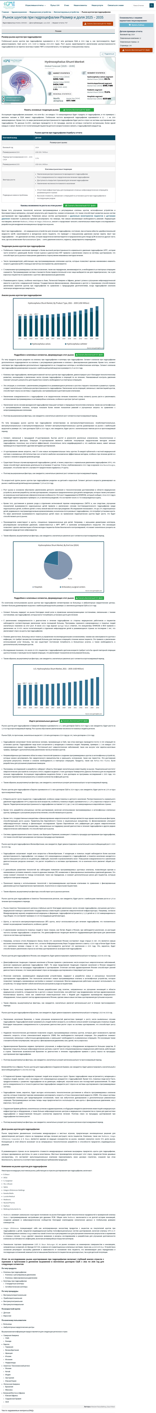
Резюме (58, 31)
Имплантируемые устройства (66, 12)
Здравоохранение (19, 12)
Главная (5, 12)
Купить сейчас (136, 25)
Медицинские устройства (40, 12)
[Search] (152, 5)
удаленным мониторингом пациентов (86, 216)
